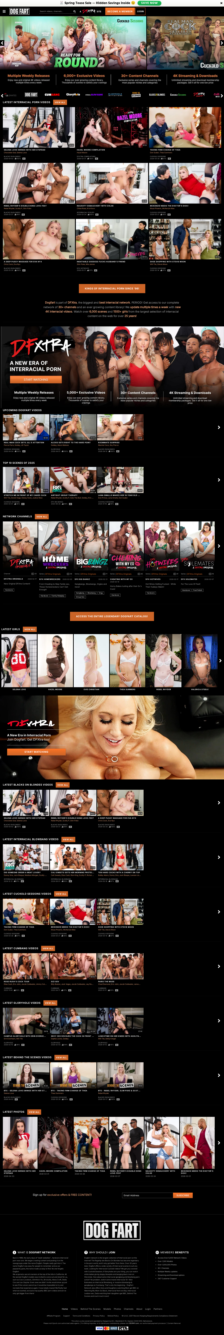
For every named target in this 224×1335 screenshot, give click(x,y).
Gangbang (80, 593)
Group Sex (80, 597)
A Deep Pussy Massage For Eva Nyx (23, 262)
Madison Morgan (31, 875)
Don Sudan (154, 152)
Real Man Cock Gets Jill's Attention (24, 442)
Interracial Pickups (85, 212)
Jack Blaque (19, 875)
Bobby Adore (103, 875)
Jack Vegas (66, 984)
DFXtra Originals (13, 579)
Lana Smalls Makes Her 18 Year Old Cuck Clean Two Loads (130, 495)
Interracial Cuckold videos (109, 1269)
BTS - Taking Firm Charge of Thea (69, 1091)
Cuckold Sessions (158, 156)
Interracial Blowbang (14, 879)
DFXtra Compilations (86, 156)
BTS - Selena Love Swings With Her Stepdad (27, 1091)
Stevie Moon (162, 264)
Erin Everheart (9, 1039)
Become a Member (120, 11)
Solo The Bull (75, 498)
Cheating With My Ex (121, 579)
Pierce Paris (9, 445)
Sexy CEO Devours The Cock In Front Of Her (75, 1036)
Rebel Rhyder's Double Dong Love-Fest (25, 206)
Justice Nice (37, 498)
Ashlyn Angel (110, 1039)
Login (140, 11)
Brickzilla (47, 1280)
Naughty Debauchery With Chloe (95, 206)
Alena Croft (56, 1280)
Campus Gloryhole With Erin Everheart (26, 1036)
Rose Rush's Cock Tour (16, 981)
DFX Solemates (189, 579)
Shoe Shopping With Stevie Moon (168, 262)
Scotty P (18, 208)
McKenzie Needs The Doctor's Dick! (169, 206)
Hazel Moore (82, 152)
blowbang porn (134, 1277)
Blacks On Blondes (12, 156)
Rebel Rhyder (9, 208)
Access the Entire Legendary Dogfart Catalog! (112, 616)
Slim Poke (27, 208)
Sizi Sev (55, 981)
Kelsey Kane (27, 498)
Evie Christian (91, 689)
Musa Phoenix (155, 208)
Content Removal (174, 1323)
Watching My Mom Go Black (95, 1291)
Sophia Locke (56, 1039)
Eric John (17, 984)
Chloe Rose (81, 208)
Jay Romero (91, 984)
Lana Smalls (113, 498)
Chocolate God (10, 152)
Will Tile (153, 264)
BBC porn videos (50, 1291)
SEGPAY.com (134, 1323)
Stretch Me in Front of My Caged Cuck (25, 495)
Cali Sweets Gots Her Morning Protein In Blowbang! (80, 872)
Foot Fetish (197, 590)
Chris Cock (8, 264)
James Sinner (139, 984)
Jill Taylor (25, 445)
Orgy (101, 593)
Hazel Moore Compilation (91, 150)
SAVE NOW (149, 3)
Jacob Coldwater (28, 984)
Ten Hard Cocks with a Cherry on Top (119, 872)
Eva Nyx (17, 264)
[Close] (221, 3)
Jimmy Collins (41, 984)
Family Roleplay (58, 596)
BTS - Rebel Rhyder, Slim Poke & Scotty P (120, 1091)
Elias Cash (65, 875)
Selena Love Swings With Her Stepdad (24, 150)
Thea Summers (166, 152)
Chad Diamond (104, 984)
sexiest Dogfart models (25, 1277)
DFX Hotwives (83, 268)
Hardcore (9, 590)
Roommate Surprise (109, 442)
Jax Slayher (24, 1282)
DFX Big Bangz (57, 502)
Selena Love (22, 152)
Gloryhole (55, 449)
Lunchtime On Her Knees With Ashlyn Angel (122, 1036)
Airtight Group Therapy (64, 495)
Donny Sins (8, 875)
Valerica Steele (200, 689)
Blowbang (92, 593)
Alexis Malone (63, 445)
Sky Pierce (114, 445)
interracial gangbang (115, 1277)
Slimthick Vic (37, 1280)
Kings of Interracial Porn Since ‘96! (112, 288)
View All (60, 102)
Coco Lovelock (25, 1280)
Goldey (17, 445)
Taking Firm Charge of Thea (165, 150)
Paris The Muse (106, 981)
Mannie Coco (103, 445)
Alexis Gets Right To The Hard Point (71, 442)
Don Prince (102, 498)
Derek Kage (16, 498)
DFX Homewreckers (49, 579)
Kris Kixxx (91, 208)
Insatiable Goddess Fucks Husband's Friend (101, 262)
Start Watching (36, 751)
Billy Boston (55, 984)
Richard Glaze (92, 875)
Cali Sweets (56, 875)
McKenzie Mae (168, 208)
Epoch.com (56, 1323)
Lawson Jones (136, 875)
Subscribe (182, 1195)
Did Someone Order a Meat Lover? (22, 872)
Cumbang (8, 988)
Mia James (90, 264)
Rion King (74, 875)
